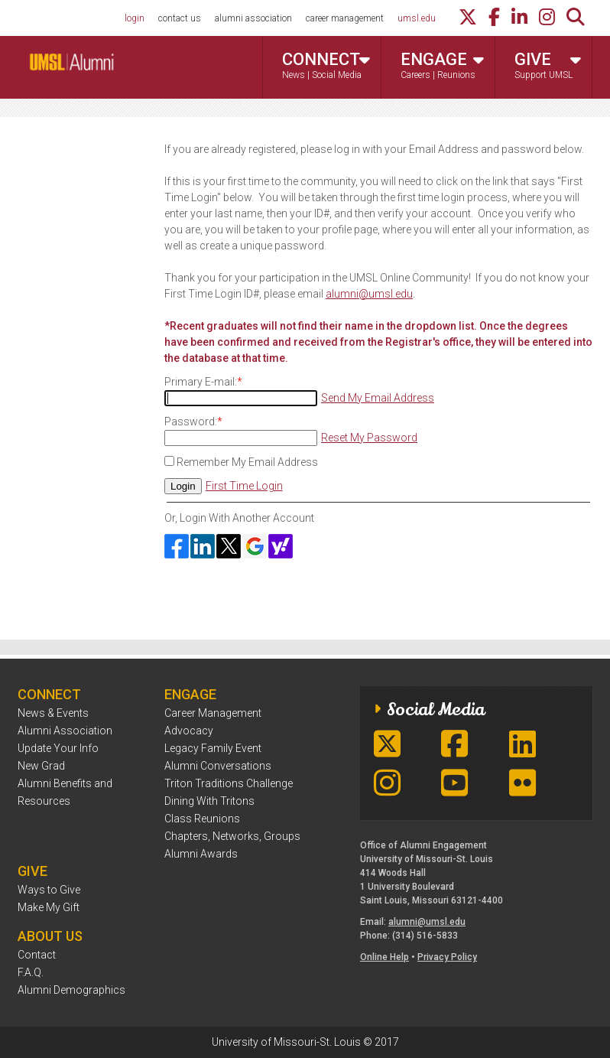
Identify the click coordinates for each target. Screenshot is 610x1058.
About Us (50, 936)
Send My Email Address (377, 398)
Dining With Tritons (209, 801)
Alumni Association (65, 730)
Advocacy (188, 730)
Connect (326, 66)
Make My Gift (48, 907)
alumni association (253, 18)
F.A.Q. (31, 972)
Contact (37, 955)
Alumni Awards (201, 854)
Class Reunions (202, 818)
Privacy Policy (447, 957)
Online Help (384, 957)
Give (547, 66)
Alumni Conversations (217, 766)
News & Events (53, 713)
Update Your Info (58, 748)
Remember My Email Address (247, 462)
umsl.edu (416, 18)
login (134, 18)
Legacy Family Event (212, 748)
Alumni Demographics (71, 990)
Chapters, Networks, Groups (232, 836)
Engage (442, 66)
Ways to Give (49, 890)
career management (345, 18)
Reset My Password (369, 437)
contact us (179, 18)
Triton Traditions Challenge (228, 783)
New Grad (41, 766)
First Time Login (244, 486)
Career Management (212, 713)
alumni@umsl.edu (369, 294)
